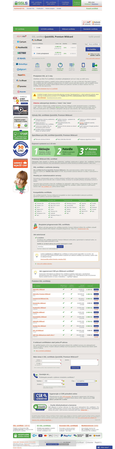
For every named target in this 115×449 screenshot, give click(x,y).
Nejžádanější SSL (19, 8)
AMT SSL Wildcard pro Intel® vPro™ (44, 335)
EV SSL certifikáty (44, 426)
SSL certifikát (21, 426)
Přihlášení (88, 4)
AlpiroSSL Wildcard (39, 289)
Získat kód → (85, 410)
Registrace (95, 4)
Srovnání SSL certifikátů (68, 426)
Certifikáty (65, 3)
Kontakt (59, 8)
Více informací (41, 97)
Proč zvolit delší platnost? (93, 58)
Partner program (50, 8)
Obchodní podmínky (24, 441)
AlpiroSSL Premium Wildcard (41, 294)
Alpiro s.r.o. (27, 444)
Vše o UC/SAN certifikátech (43, 351)
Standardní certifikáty (90, 29)
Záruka (81, 122)
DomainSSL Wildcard (39, 303)
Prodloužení (40, 8)
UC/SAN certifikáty (47, 29)
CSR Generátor (66, 396)
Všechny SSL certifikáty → (42, 420)
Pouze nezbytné (64, 444)
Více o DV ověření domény (44, 263)
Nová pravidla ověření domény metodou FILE (53, 259)
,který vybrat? (21, 189)
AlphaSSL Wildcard (38, 321)
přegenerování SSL (83, 229)
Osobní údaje (16, 441)
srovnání (96, 291)
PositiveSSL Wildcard (39, 307)
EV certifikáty (19, 29)
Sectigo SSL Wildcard (39, 326)
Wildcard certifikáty (68, 29)
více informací (66, 442)
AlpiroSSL (19, 447)
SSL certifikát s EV (46, 186)
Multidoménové (89, 426)
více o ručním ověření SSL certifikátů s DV (87, 417)
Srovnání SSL (30, 8)
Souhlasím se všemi (52, 444)
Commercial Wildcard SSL (41, 298)
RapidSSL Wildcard (38, 312)
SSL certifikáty (36, 3)
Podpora (77, 3)
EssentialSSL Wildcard (39, 317)
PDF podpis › (24, 103)
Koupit (96, 289)
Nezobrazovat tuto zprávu (54, 97)
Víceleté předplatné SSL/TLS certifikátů (47, 88)
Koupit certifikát (92, 8)
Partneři (15, 447)
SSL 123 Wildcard (38, 330)
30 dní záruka (32, 441)
